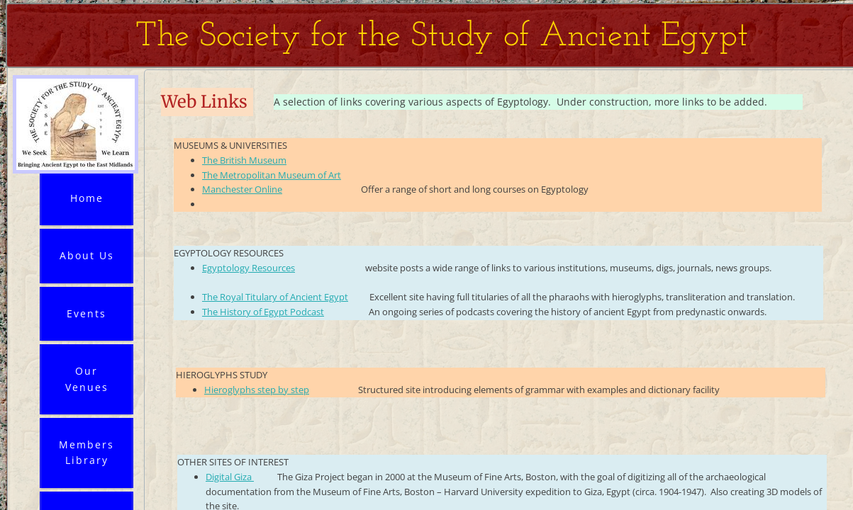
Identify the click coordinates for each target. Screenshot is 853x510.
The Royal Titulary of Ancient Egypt (275, 296)
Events (86, 313)
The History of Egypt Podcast (263, 311)
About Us (87, 255)
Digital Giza (230, 476)
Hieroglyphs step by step (256, 389)
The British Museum (244, 160)
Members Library (86, 452)
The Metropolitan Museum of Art (271, 175)
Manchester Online (242, 189)
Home (87, 198)
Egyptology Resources (248, 267)
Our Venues (86, 378)
